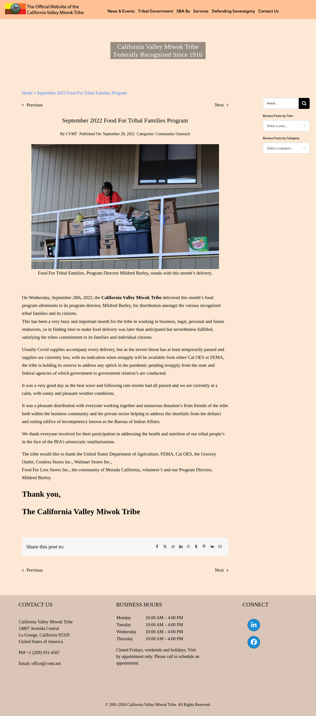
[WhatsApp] (188, 547)
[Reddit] (173, 547)
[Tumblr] (196, 547)
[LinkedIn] (181, 547)
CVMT (71, 134)
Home (27, 92)
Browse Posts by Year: (278, 116)
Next (219, 105)
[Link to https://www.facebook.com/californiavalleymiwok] (254, 642)
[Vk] (212, 547)
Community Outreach (173, 134)
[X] (165, 547)
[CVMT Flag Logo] (44, 5)
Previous (35, 105)
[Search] (304, 103)
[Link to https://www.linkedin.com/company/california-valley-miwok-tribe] (254, 625)
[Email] (220, 547)
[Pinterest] (204, 547)
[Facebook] (157, 547)
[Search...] (281, 103)
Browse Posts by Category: (281, 138)
